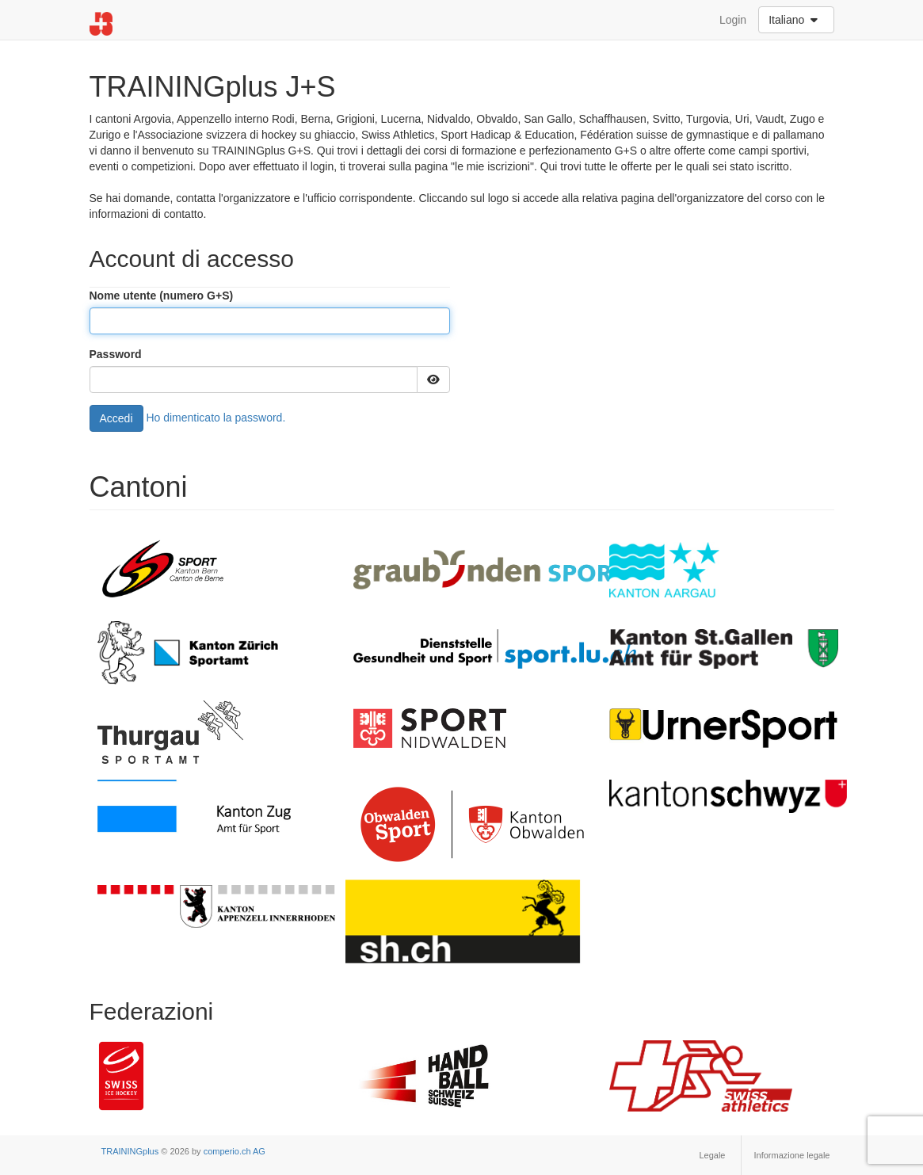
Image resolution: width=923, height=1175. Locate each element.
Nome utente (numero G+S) (162, 295)
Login (732, 19)
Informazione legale (791, 1155)
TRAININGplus (130, 1151)
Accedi (116, 418)
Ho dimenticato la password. (215, 416)
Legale (712, 1155)
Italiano (795, 19)
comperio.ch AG (234, 1151)
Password (116, 354)
